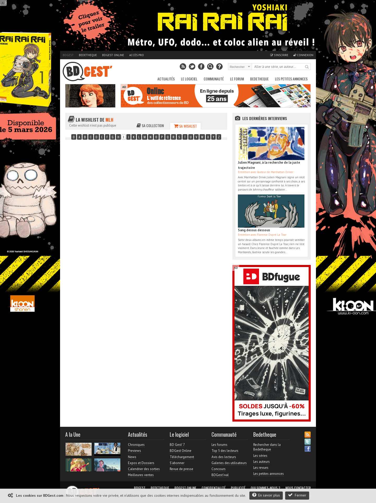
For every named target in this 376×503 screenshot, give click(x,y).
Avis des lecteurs (224, 457)
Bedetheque (88, 55)
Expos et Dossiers (141, 463)
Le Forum (237, 78)
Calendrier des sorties (144, 469)
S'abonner (177, 463)
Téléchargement (182, 457)
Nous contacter (298, 487)
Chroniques (136, 444)
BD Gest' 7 (177, 444)
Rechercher (307, 67)
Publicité (238, 487)
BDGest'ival (220, 475)
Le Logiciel (189, 78)
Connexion (303, 55)
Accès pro (136, 55)
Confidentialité (214, 487)
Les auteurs (261, 461)
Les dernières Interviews (264, 118)
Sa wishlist (185, 126)
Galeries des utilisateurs (229, 463)
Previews (134, 450)
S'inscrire (279, 55)
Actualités (166, 78)
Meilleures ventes (141, 475)
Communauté (214, 78)
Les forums (219, 444)
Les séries (260, 455)
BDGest (68, 55)
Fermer (297, 495)
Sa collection (150, 125)
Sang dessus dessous (254, 230)
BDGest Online (113, 55)
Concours (219, 469)
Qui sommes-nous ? (265, 487)
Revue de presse (181, 469)
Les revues (260, 467)
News (132, 457)
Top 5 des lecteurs (225, 450)
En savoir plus (266, 495)
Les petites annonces (291, 78)
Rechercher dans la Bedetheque (267, 447)
